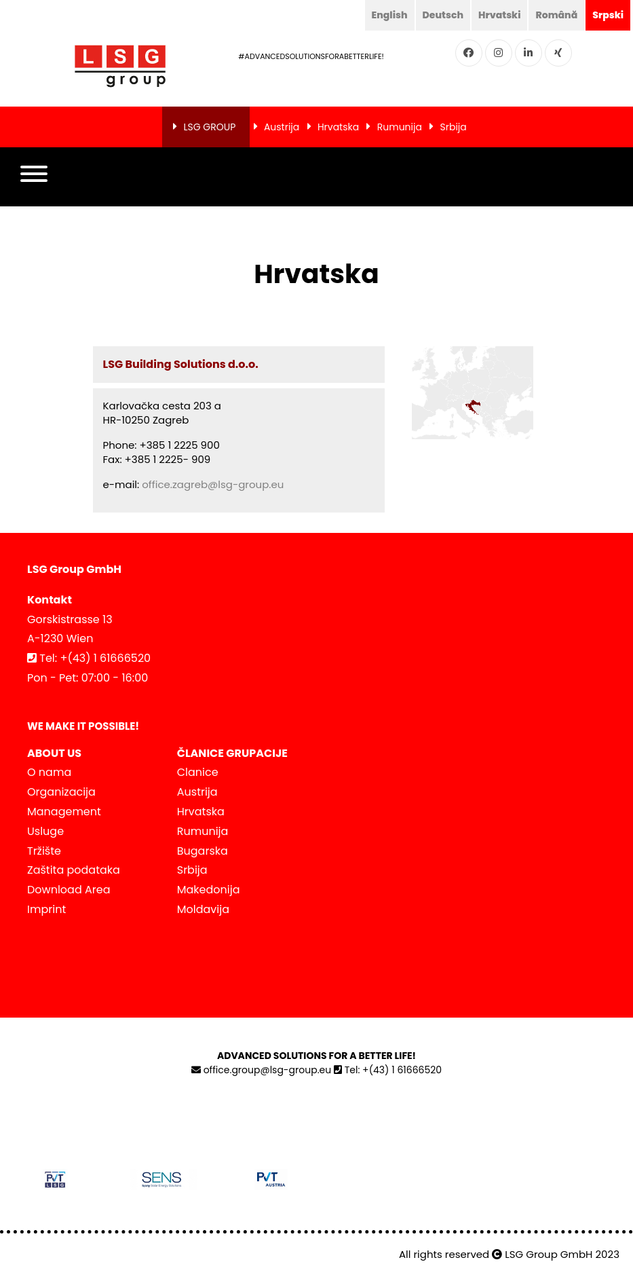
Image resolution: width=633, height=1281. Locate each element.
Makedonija (208, 889)
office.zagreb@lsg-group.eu (213, 484)
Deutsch (443, 15)
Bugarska (202, 851)
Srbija (453, 127)
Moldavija (203, 909)
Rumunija (399, 127)
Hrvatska (338, 127)
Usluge (45, 831)
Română (556, 15)
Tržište (44, 851)
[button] (34, 177)
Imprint (46, 909)
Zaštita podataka (73, 870)
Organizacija (61, 792)
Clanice (197, 772)
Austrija (281, 127)
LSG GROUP (209, 127)
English (390, 15)
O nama (49, 772)
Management (64, 811)
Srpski (608, 15)
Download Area (68, 889)
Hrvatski (499, 15)
